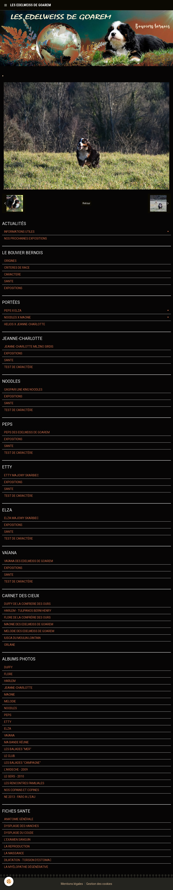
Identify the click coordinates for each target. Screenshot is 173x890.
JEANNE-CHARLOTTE (18, 687)
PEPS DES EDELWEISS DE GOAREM (27, 432)
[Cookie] (8, 881)
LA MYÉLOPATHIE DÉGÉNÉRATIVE (26, 867)
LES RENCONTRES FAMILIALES (24, 783)
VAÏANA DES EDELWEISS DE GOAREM (28, 561)
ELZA (7, 728)
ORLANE (9, 644)
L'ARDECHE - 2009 (16, 769)
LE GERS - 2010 (14, 776)
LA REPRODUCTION (17, 846)
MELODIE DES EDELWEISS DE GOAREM (29, 631)
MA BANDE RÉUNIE (16, 742)
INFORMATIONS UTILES (19, 231)
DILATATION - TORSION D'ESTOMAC (27, 860)
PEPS (7, 715)
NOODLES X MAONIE (17, 317)
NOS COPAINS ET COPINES (21, 790)
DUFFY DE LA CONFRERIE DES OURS (27, 603)
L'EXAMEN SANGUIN (17, 839)
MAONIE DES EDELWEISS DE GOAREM (28, 624)
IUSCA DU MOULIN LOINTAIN (22, 638)
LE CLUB (9, 756)
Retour (86, 203)
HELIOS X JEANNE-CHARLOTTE (24, 324)
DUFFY (8, 667)
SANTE (8, 281)
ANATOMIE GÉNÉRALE (18, 819)
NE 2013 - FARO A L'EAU (19, 796)
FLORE (8, 674)
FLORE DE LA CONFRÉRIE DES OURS (27, 617)
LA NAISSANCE (14, 853)
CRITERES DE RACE (17, 267)
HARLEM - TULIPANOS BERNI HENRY (27, 610)
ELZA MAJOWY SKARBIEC (21, 518)
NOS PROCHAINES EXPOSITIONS (25, 238)
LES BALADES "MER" (17, 749)
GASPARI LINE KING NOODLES (23, 389)
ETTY (7, 721)
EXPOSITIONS (13, 288)
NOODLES (10, 708)
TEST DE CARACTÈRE (18, 367)
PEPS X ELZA (13, 310)
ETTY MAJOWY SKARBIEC (21, 475)
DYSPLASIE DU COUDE (19, 832)
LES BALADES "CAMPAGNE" (22, 762)
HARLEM (10, 681)
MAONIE (9, 694)
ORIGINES (10, 260)
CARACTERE (12, 274)
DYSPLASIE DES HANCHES (21, 826)
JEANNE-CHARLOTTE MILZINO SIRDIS (28, 346)
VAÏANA (9, 735)
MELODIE (10, 701)
